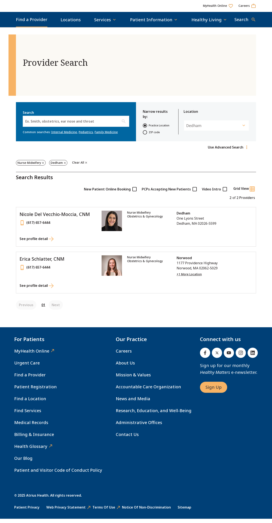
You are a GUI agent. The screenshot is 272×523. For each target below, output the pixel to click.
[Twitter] (217, 357)
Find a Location (30, 403)
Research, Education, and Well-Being (153, 415)
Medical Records (31, 427)
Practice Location (156, 130)
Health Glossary (30, 450)
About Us (125, 367)
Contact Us (127, 439)
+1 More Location (189, 278)
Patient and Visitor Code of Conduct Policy (58, 474)
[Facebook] (205, 357)
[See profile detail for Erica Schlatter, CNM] (37, 290)
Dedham (56, 167)
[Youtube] (229, 357)
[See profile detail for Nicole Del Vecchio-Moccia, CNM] (37, 244)
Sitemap (184, 511)
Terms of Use (103, 511)
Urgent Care (27, 367)
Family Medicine (106, 136)
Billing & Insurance (34, 439)
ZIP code (151, 136)
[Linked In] (253, 357)
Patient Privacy (27, 511)
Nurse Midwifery (29, 167)
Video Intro (214, 193)
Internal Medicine (64, 136)
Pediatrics (86, 136)
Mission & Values (133, 379)
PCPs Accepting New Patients (169, 193)
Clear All (78, 167)
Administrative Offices (139, 427)
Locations (71, 24)
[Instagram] (241, 357)
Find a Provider (31, 24)
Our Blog (23, 462)
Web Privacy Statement (66, 511)
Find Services (27, 415)
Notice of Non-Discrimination (146, 511)
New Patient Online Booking (110, 193)
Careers (124, 355)
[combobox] (25, 125)
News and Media (133, 403)
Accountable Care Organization (148, 391)
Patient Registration (35, 391)
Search (76, 122)
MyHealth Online (31, 355)
